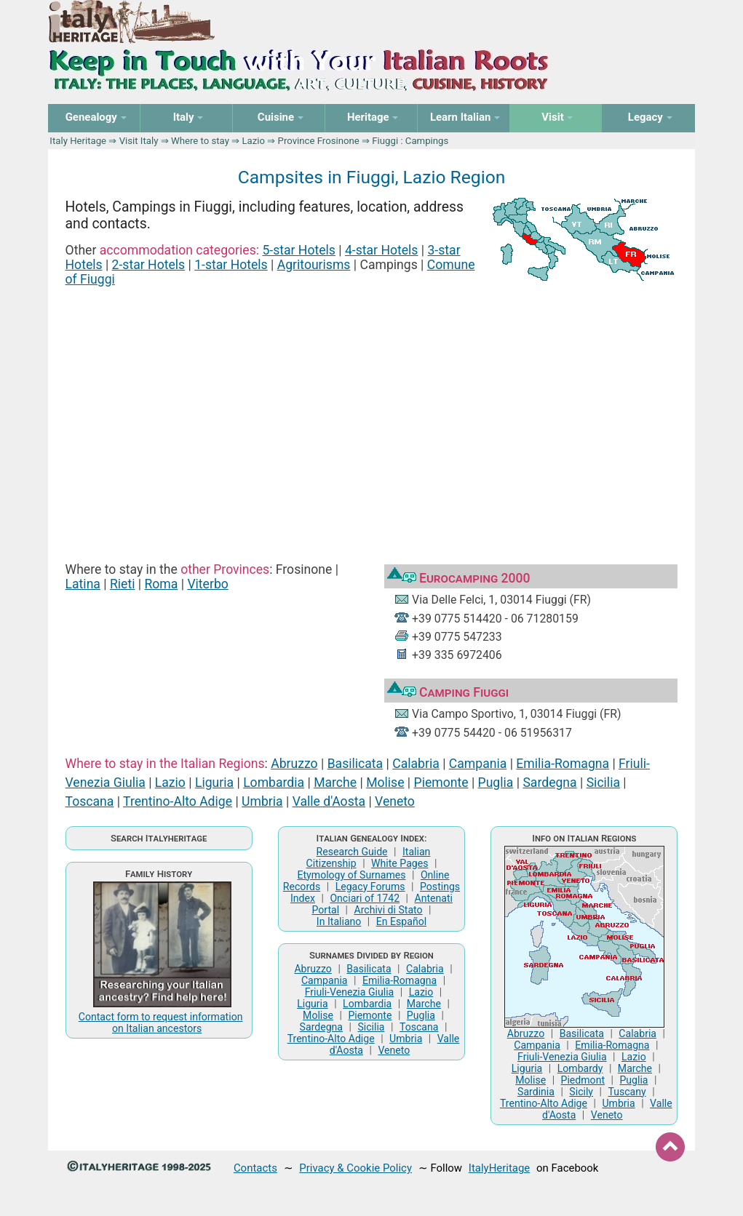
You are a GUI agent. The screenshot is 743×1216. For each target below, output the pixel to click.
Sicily (581, 1091)
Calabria (416, 763)
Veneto (395, 801)
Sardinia (536, 1091)
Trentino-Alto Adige (177, 801)
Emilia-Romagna (562, 763)
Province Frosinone (318, 140)
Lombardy (580, 1068)
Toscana (89, 801)
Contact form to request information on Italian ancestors (161, 1022)
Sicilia (603, 782)
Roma (161, 584)
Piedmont (583, 1080)
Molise (385, 782)
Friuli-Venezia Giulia (349, 992)
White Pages (399, 863)
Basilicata (355, 763)
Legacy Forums (370, 886)
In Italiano (339, 921)
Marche (335, 782)
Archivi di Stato (388, 910)
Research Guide (352, 851)
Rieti (122, 584)
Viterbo (207, 584)
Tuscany (626, 1091)
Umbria (262, 801)
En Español (401, 921)
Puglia (496, 782)
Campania (477, 763)
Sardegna (549, 782)
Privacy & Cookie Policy (355, 1168)
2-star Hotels (149, 264)
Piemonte (441, 782)
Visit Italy (139, 140)
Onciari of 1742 (365, 898)
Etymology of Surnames (352, 875)
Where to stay (200, 140)
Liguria (214, 782)
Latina (82, 584)
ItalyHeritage (499, 1168)
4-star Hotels (381, 250)
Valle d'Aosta (329, 801)
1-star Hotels (231, 264)
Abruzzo (294, 763)
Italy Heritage (77, 140)
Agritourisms (314, 264)
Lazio (253, 140)
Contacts (255, 1168)
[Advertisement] (371, 409)
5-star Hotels (298, 250)
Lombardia (273, 782)
